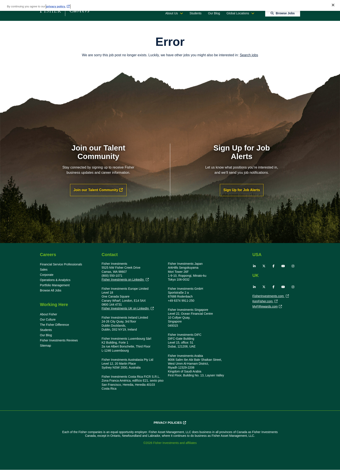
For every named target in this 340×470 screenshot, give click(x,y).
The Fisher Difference (54, 324)
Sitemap (45, 345)
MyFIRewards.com (265, 307)
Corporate (46, 274)
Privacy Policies (168, 422)
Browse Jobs (285, 13)
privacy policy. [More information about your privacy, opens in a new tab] (55, 6)
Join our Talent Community (96, 190)
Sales (43, 269)
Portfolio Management (55, 285)
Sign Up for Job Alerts (241, 190)
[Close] (333, 5)
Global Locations (238, 13)
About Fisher (48, 314)
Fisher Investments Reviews (59, 340)
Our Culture (48, 319)
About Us (171, 13)
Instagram (293, 266)
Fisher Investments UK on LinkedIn (126, 308)
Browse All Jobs (50, 290)
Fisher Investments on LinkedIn (123, 279)
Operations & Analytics (55, 280)
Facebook (273, 266)
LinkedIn (254, 266)
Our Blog (214, 13)
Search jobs (249, 55)
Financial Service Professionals (61, 264)
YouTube (283, 266)
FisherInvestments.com (268, 296)
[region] (170, 5)
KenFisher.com (262, 302)
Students (195, 13)
